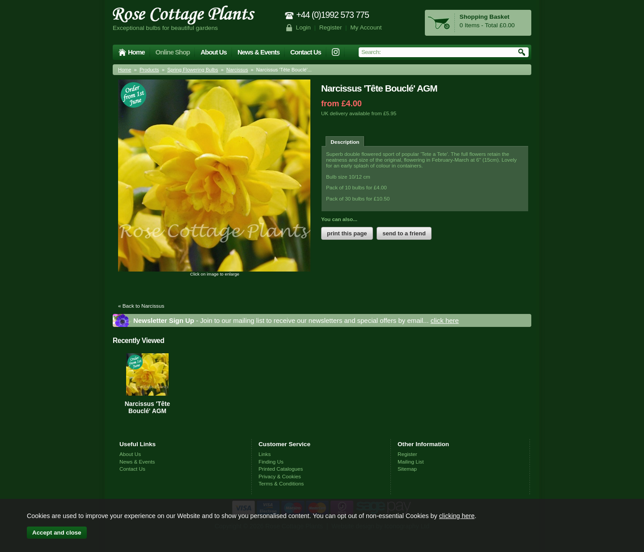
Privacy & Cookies (279, 476)
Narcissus (237, 69)
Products (149, 69)
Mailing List (411, 461)
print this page (347, 233)
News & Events (258, 52)
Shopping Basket (484, 16)
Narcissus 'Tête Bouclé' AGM (147, 407)
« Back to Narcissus (141, 306)
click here (445, 320)
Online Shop (173, 52)
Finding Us (271, 461)
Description (344, 142)
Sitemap (407, 469)
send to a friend (404, 233)
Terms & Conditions (281, 483)
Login (303, 27)
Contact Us (305, 52)
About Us (213, 52)
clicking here (457, 515)
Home (136, 52)
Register (330, 27)
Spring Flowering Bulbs (192, 69)
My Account (366, 27)
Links (264, 454)
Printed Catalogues (280, 469)
